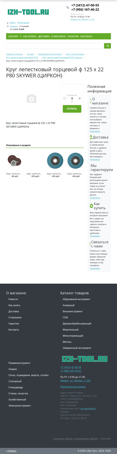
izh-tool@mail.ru (88, 408)
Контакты (14, 329)
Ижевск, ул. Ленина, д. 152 (82, 19)
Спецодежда (16, 387)
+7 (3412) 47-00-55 (85, 5)
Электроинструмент (20, 405)
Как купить (14, 305)
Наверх (11, 451)
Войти (12, 22)
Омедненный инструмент (77, 348)
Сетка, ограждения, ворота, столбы (28, 375)
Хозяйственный (17, 399)
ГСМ (65, 317)
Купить (72, 108)
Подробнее (95, 131)
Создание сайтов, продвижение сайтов (75, 438)
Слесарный (15, 381)
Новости (13, 299)
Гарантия (14, 323)
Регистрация (23, 22)
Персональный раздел (73, 386)
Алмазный (68, 305)
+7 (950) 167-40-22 (85, 9)
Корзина (14, 26)
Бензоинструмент (73, 311)
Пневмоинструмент (19, 363)
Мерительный (70, 329)
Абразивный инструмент (76, 299)
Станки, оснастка (18, 393)
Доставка (14, 311)
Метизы (67, 342)
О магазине (15, 317)
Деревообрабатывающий (77, 323)
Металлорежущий (73, 335)
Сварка (13, 369)
